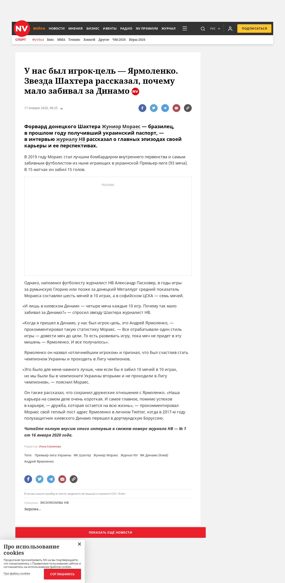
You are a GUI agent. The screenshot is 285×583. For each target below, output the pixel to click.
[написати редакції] (176, 108)
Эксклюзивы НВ (54, 503)
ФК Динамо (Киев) (154, 455)
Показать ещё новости (110, 532)
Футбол (38, 39)
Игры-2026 (137, 39)
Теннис (74, 39)
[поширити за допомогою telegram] (165, 108)
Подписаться (254, 28)
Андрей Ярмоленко (39, 461)
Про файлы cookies (17, 573)
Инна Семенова (50, 446)
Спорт (20, 39)
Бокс (50, 39)
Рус (213, 28)
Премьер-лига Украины (53, 455)
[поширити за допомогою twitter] (154, 108)
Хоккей (89, 39)
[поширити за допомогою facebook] (142, 108)
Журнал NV (129, 455)
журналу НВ (72, 139)
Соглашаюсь (61, 574)
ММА (61, 39)
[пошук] (203, 28)
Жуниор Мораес (122, 126)
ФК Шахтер (82, 455)
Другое (103, 39)
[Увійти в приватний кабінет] (230, 28)
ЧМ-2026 (119, 39)
